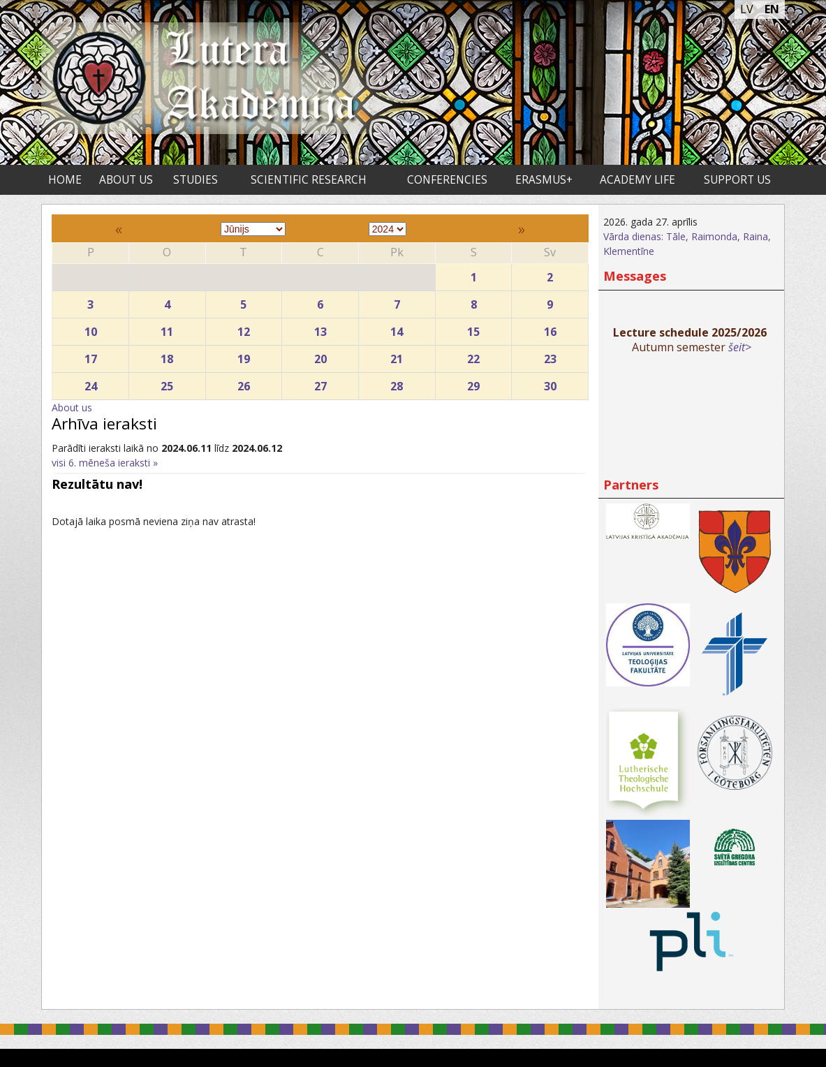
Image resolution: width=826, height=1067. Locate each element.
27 (320, 383)
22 (473, 356)
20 (320, 356)
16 (549, 328)
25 (167, 383)
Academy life (637, 179)
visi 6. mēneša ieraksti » (105, 462)
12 (244, 328)
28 (397, 383)
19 (244, 356)
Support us (737, 179)
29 (473, 383)
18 (167, 356)
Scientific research (309, 179)
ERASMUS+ (544, 179)
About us (126, 179)
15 (473, 328)
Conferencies (447, 179)
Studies (195, 179)
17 (90, 356)
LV (746, 9)
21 (397, 356)
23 (549, 356)
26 (244, 383)
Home (65, 179)
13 (320, 328)
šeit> (739, 347)
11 (167, 328)
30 (549, 383)
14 (397, 328)
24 (90, 383)
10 (90, 328)
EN (772, 9)
